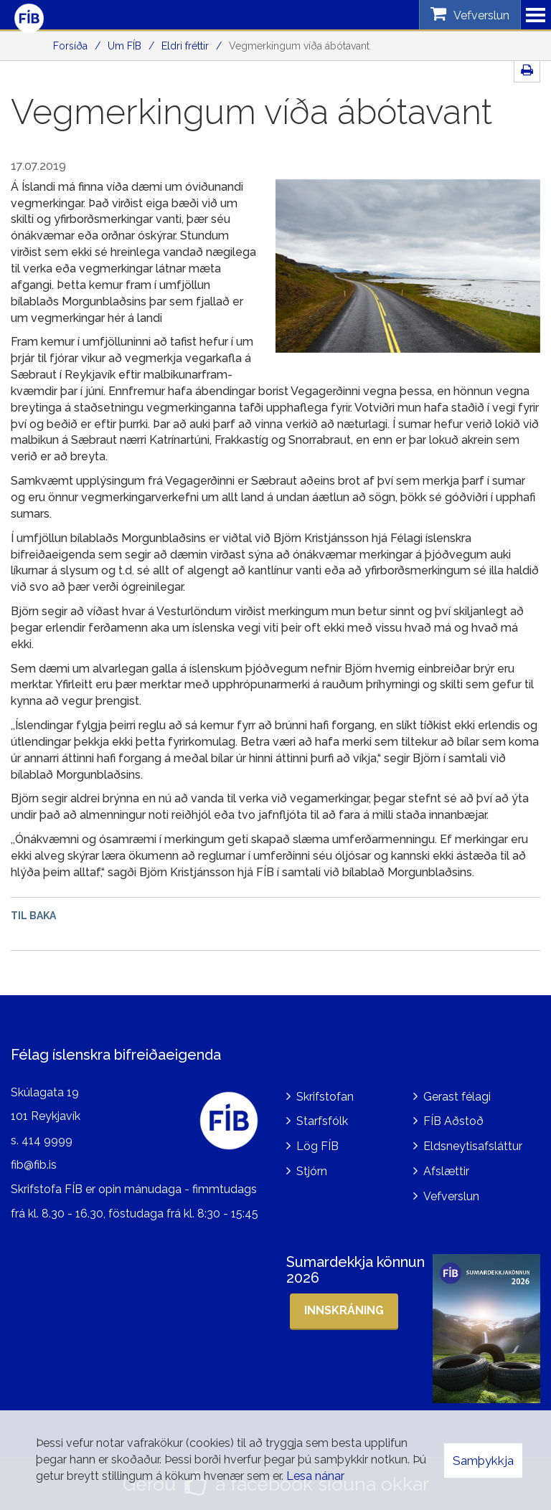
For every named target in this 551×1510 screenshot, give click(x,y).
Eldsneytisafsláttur (472, 1146)
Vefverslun (451, 1196)
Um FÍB (124, 46)
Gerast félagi (457, 1096)
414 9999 (47, 1140)
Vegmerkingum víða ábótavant (299, 46)
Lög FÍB (317, 1146)
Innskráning (344, 1310)
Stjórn (311, 1171)
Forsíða (70, 46)
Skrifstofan (325, 1096)
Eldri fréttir (185, 46)
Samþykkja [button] (483, 1460)
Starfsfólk (322, 1121)
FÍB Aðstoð (453, 1121)
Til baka (33, 915)
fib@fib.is (34, 1165)
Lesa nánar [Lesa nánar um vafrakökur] (315, 1476)
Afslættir (446, 1171)
